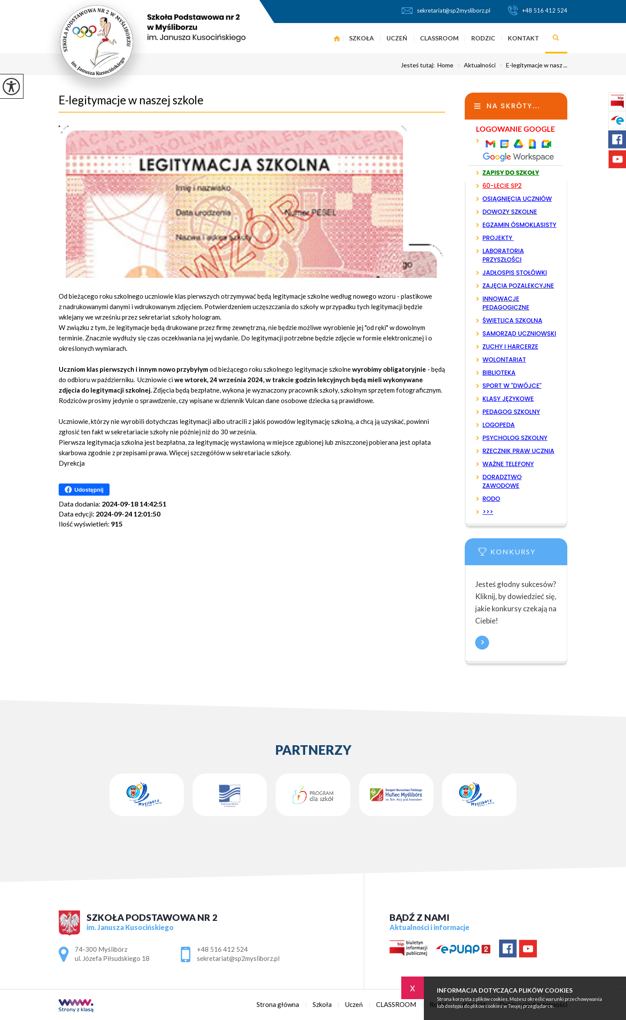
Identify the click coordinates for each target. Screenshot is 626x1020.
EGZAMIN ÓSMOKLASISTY (519, 224)
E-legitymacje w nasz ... (531, 65)
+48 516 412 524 (537, 10)
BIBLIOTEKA (499, 372)
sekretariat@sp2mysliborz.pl (446, 10)
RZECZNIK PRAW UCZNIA (518, 451)
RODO (491, 498)
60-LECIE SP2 (502, 185)
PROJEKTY (498, 237)
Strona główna (336, 38)
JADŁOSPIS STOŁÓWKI (515, 272)
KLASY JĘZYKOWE (508, 398)
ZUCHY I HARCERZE (510, 346)
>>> (488, 511)
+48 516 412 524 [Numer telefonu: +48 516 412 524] (222, 949)
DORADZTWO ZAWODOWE (502, 481)
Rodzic (483, 38)
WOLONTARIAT (504, 359)
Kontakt (523, 38)
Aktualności (474, 65)
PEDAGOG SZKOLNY (511, 411)
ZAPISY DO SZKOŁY (511, 172)
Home (445, 65)
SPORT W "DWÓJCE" (512, 385)
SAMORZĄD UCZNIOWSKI (519, 333)
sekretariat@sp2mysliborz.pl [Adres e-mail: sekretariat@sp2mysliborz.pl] (238, 958)
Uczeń (396, 38)
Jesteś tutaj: (419, 65)
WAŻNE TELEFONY (508, 464)
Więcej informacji (482, 643)
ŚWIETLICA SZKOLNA (513, 320)
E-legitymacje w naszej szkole (131, 100)
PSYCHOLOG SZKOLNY (515, 437)
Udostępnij (84, 489)
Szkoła (361, 38)
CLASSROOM (439, 38)
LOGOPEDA (499, 424)
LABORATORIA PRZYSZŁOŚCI (503, 255)
